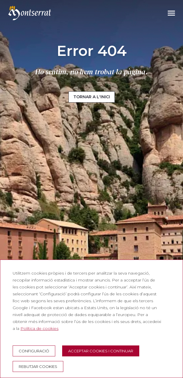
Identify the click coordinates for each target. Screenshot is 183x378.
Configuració (34, 351)
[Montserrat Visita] (29, 13)
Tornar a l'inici (91, 96)
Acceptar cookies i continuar (100, 351)
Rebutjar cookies (38, 366)
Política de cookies (39, 328)
